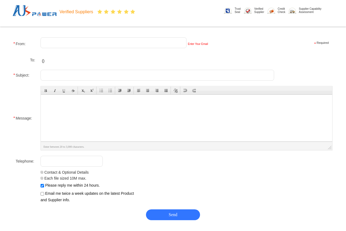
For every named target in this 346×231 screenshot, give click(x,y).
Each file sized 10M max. (63, 178)
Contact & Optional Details (65, 172)
